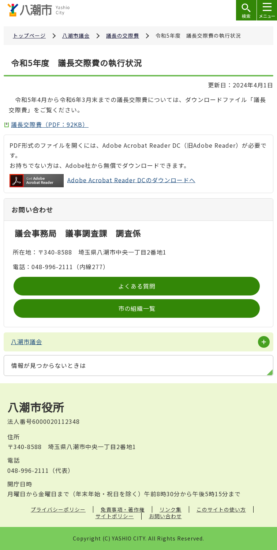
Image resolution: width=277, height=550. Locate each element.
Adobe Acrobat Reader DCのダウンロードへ (102, 181)
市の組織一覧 (137, 308)
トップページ (29, 35)
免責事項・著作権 (123, 509)
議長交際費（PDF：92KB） (50, 124)
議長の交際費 (122, 35)
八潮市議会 (76, 35)
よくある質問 (137, 286)
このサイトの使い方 (221, 509)
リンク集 (170, 509)
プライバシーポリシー (58, 509)
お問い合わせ (165, 516)
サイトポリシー (115, 516)
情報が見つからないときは (48, 365)
